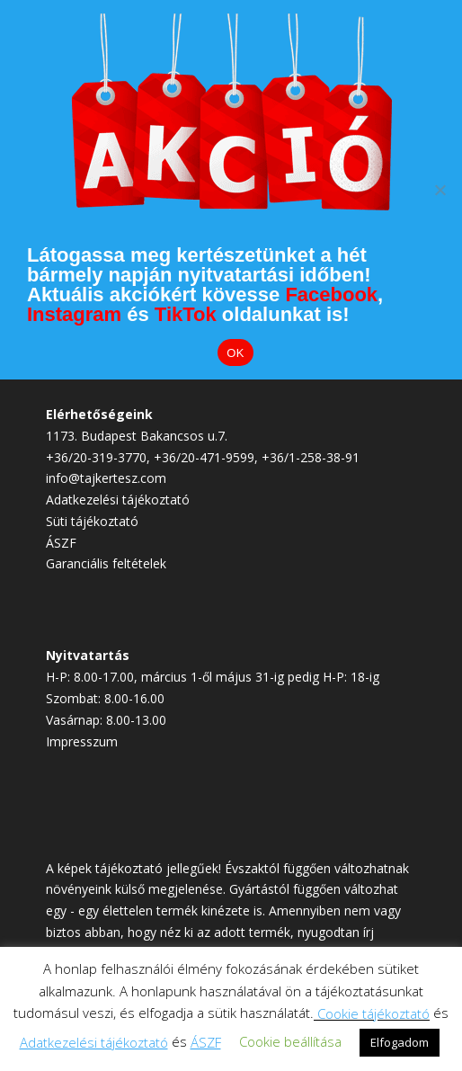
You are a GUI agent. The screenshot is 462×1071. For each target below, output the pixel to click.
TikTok (186, 314)
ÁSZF (61, 542)
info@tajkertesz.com (106, 477)
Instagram (74, 314)
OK (235, 353)
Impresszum (82, 741)
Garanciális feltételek (106, 563)
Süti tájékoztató (92, 521)
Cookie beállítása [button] (290, 1041)
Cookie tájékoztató (373, 1013)
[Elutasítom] (440, 190)
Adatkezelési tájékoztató (118, 499)
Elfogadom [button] (399, 1042)
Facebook (331, 294)
